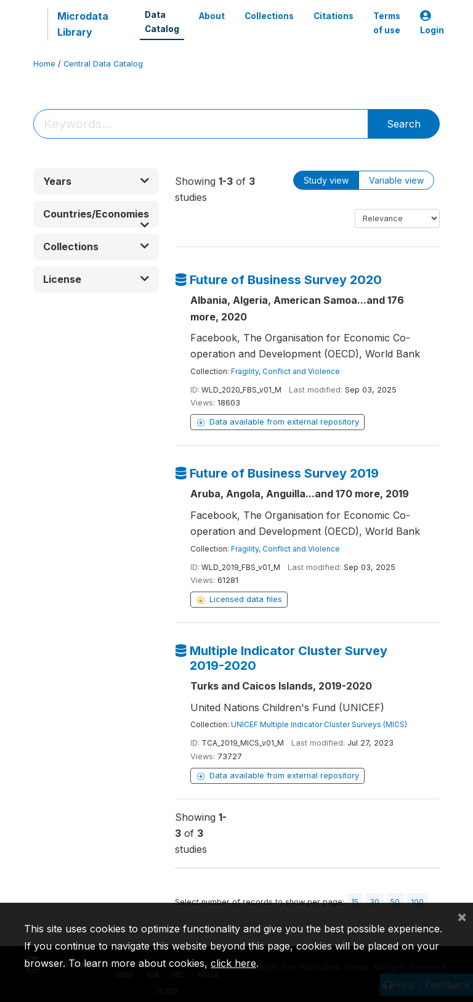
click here (233, 963)
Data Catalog (162, 21)
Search (404, 124)
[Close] (462, 916)
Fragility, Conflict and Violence (285, 371)
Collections (269, 16)
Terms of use (386, 23)
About (212, 16)
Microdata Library (82, 24)
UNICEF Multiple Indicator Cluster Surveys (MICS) (319, 724)
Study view (326, 180)
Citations (333, 16)
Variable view (396, 180)
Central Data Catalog (103, 63)
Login (432, 23)
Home (44, 63)
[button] (96, 181)
